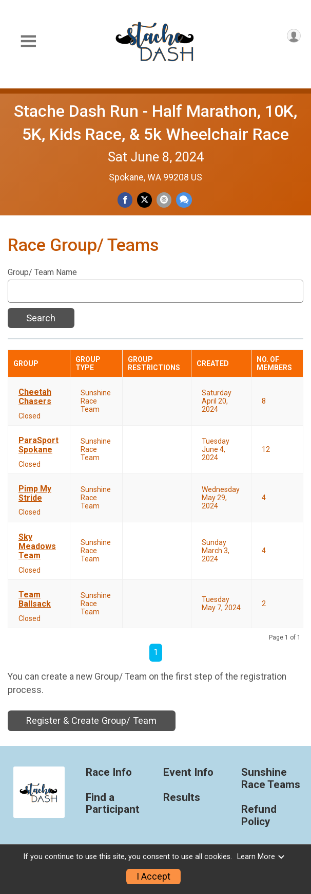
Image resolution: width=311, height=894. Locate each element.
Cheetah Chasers (34, 397)
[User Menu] (294, 36)
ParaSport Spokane (38, 445)
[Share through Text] (184, 199)
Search (40, 318)
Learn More (261, 856)
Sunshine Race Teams (270, 779)
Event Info (188, 772)
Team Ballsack (34, 599)
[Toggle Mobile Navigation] (28, 41)
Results (181, 798)
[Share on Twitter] (144, 199)
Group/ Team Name (42, 272)
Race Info (109, 772)
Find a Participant (113, 804)
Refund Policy (259, 816)
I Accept (153, 876)
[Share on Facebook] (125, 199)
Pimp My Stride (34, 493)
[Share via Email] (164, 199)
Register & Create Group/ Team (91, 720)
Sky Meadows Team (37, 547)
